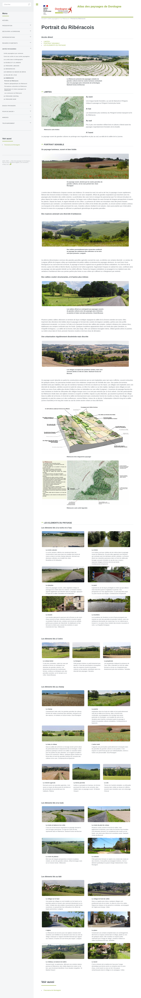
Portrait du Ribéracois (11, 80)
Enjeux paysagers (9, 105)
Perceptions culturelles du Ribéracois (15, 86)
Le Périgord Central (11, 96)
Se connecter (24, 162)
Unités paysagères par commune (13, 53)
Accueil (43, 18)
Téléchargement (8, 123)
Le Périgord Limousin (11, 65)
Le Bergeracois (9, 68)
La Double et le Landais (12, 62)
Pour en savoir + (8, 111)
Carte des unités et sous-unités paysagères (17, 56)
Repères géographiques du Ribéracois (15, 83)
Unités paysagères (53, 18)
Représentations (8, 37)
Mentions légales (14, 162)
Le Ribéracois (65, 18)
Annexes (5, 117)
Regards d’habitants (10, 43)
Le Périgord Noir (10, 99)
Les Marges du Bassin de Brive (15, 72)
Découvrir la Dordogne (11, 31)
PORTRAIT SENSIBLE (51, 43)
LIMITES (47, 41)
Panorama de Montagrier (52, 990)
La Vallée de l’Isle (10, 75)
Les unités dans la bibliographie (13, 59)
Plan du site (5, 162)
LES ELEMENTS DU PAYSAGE (55, 45)
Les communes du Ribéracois (13, 93)
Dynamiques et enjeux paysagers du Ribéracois (15, 89)
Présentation (7, 25)
